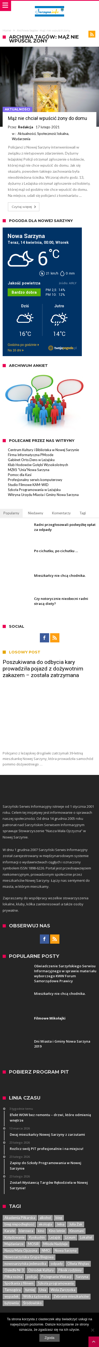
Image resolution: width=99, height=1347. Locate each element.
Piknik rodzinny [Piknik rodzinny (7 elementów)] (70, 1270)
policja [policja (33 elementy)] (32, 1277)
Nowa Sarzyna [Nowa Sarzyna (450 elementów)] (66, 1250)
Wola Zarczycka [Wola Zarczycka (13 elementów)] (63, 1290)
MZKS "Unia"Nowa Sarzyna (28, 470)
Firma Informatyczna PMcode (30, 455)
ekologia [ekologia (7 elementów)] (45, 1224)
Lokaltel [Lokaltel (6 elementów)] (86, 1237)
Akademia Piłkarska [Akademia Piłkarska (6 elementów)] (19, 1218)
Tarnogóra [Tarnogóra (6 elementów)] (12, 1290)
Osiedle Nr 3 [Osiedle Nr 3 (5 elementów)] (14, 1270)
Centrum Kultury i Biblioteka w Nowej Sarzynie (43, 450)
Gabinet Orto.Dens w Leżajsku (31, 460)
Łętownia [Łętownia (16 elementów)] (11, 1303)
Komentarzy (61, 513)
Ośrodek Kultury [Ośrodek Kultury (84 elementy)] (41, 1270)
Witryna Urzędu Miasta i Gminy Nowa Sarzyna (43, 495)
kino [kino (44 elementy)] (41, 1231)
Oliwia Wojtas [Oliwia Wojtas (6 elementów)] (78, 1263)
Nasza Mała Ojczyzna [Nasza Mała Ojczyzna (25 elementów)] (20, 1250)
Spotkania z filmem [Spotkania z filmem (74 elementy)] (19, 1283)
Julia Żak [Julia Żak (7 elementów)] (75, 1224)
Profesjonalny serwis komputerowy (35, 480)
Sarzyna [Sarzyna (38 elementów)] (82, 1277)
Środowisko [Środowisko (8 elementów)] (32, 1303)
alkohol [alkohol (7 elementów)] (45, 1218)
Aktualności (17, 109)
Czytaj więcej (24, 207)
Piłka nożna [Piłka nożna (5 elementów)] (13, 1277)
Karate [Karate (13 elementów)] (9, 1231)
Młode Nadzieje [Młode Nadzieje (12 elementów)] (55, 1244)
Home (7, 30)
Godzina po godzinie (22, 345)
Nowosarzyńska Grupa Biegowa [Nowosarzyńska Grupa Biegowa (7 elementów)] (29, 1257)
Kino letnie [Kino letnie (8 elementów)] (57, 1231)
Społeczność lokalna (52, 133)
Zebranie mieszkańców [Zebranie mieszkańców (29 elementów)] (71, 1296)
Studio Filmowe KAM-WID (28, 485)
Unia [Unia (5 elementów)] (42, 1290)
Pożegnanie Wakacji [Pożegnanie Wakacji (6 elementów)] (56, 1277)
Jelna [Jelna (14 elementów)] (60, 1224)
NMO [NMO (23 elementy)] (46, 1250)
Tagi (82, 513)
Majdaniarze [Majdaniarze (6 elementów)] (13, 1244)
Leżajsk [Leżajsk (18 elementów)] (54, 1237)
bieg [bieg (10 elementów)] (58, 1218)
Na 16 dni (14, 350)
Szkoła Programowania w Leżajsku (34, 490)
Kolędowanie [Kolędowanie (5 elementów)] (14, 1237)
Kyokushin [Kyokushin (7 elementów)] (37, 1237)
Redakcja (25, 127)
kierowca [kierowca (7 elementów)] (26, 1231)
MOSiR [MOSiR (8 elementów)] (33, 1244)
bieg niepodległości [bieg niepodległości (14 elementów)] (19, 1224)
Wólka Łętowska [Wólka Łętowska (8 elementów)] (36, 1296)
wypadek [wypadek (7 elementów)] (11, 1296)
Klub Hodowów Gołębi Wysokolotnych (38, 465)
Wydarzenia (21, 139)
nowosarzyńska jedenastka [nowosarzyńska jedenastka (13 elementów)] (25, 1263)
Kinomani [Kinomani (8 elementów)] (76, 1231)
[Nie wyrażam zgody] (92, 1330)
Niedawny (35, 513)
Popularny (11, 513)
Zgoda (49, 1338)
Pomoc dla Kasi (19, 475)
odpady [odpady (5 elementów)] (57, 1263)
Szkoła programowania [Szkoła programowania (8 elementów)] (56, 1283)
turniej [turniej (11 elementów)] (30, 1290)
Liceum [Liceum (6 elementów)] (70, 1237)
